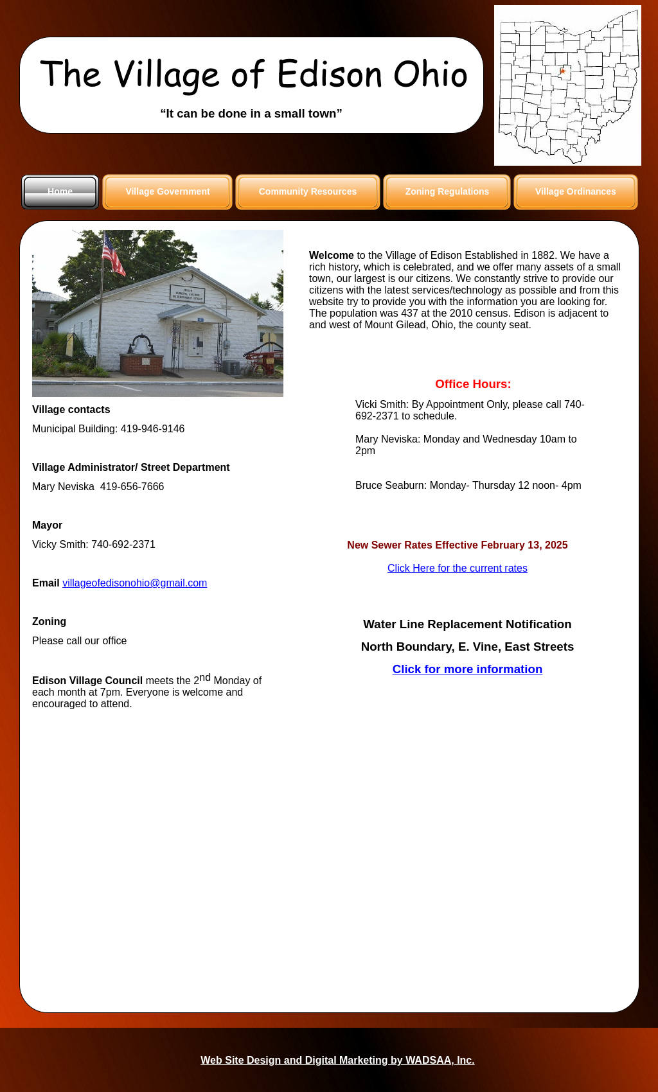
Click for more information (468, 669)
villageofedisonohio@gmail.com (134, 582)
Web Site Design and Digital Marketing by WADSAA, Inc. (337, 1060)
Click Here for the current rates (457, 568)
